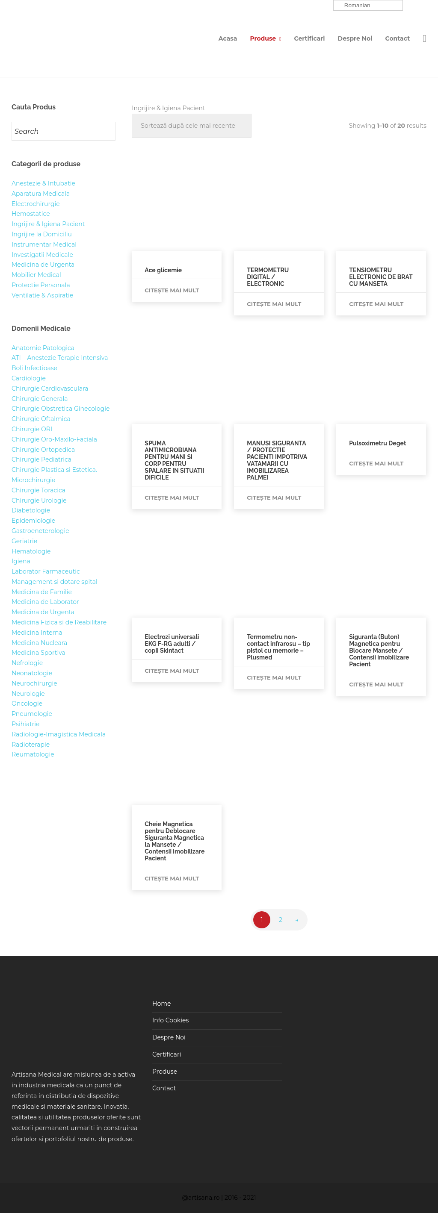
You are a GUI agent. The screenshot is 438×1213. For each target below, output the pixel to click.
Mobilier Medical (36, 275)
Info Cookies (170, 1020)
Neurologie (28, 694)
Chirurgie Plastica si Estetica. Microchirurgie (54, 475)
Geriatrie (24, 541)
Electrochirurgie (36, 204)
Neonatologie (32, 673)
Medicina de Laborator (45, 602)
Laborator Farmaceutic (46, 571)
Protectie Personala (41, 285)
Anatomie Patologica (43, 348)
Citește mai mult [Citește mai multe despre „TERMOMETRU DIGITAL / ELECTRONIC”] (274, 303)
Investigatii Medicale (42, 255)
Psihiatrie (26, 724)
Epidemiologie (33, 520)
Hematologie (31, 551)
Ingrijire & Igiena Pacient (48, 224)
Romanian (353, 5)
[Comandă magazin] (192, 126)
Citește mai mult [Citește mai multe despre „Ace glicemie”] (172, 290)
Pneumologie (32, 714)
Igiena (21, 561)
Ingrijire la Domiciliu (42, 234)
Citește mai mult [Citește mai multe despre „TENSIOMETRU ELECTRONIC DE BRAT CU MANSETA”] (376, 303)
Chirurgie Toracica (38, 490)
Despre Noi (355, 38)
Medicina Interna (37, 632)
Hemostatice (31, 214)
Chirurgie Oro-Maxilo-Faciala (54, 439)
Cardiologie (29, 378)
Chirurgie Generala (40, 399)
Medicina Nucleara (39, 643)
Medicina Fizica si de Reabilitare (59, 622)
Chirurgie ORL (33, 429)
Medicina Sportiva (38, 653)
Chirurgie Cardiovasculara (50, 388)
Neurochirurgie (34, 683)
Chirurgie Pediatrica (41, 459)
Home (161, 1003)
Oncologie (27, 703)
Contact (397, 38)
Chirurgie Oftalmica (41, 419)
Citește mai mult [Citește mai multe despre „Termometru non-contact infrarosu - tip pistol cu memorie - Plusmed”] (274, 677)
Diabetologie (31, 510)
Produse (263, 38)
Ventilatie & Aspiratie (42, 295)
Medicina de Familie (42, 592)
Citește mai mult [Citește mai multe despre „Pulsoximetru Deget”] (376, 463)
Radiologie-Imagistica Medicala (59, 734)
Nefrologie (27, 663)
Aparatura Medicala (41, 193)
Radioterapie (31, 744)
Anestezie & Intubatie (43, 183)
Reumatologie (33, 754)
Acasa (228, 38)
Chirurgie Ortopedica (43, 449)
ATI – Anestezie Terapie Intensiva (60, 358)
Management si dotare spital (55, 582)
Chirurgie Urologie (39, 500)
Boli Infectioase (34, 368)
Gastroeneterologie (40, 531)
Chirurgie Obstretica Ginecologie (61, 408)
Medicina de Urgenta (43, 264)
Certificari (309, 38)
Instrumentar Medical (44, 244)
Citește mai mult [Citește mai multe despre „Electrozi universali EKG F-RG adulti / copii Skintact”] (172, 670)
